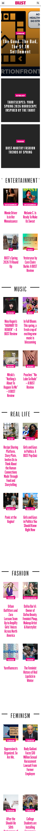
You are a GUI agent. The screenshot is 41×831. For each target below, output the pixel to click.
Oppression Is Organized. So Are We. (10, 752)
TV (11, 249)
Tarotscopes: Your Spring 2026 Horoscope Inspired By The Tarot (20, 105)
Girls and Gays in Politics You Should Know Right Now (30, 522)
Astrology (20, 95)
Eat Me (10, 438)
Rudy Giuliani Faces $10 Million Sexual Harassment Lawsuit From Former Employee (30, 760)
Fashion (20, 141)
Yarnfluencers (11, 667)
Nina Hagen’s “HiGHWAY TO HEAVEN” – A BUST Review (10, 326)
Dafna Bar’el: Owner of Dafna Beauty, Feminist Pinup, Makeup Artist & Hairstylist (30, 615)
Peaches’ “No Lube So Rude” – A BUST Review (30, 380)
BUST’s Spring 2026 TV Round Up (10, 261)
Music (20, 288)
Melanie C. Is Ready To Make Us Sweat (30, 216)
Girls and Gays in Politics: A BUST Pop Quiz (30, 450)
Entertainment (21, 179)
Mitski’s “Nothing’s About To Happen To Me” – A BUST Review (11, 384)
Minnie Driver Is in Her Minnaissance (10, 216)
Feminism (20, 33)
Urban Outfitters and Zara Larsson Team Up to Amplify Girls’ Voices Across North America (11, 620)
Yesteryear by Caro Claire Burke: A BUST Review (30, 263)
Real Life (30, 438)
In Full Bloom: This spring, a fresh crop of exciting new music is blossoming (30, 330)
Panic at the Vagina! (11, 518)
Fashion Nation (30, 597)
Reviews (10, 312)
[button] (3, 3)
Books (30, 249)
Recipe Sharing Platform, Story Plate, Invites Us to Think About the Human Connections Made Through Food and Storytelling (10, 465)
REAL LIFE (20, 413)
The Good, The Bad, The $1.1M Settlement (20, 45)
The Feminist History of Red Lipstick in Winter (30, 673)
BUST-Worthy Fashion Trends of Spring (20, 149)
